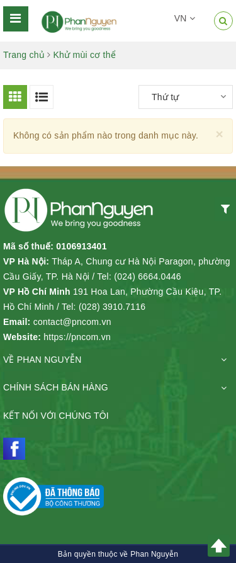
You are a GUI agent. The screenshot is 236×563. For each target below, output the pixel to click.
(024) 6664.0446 (147, 276)
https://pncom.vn (77, 337)
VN (184, 18)
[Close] (219, 133)
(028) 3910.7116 (112, 307)
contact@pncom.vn (72, 322)
